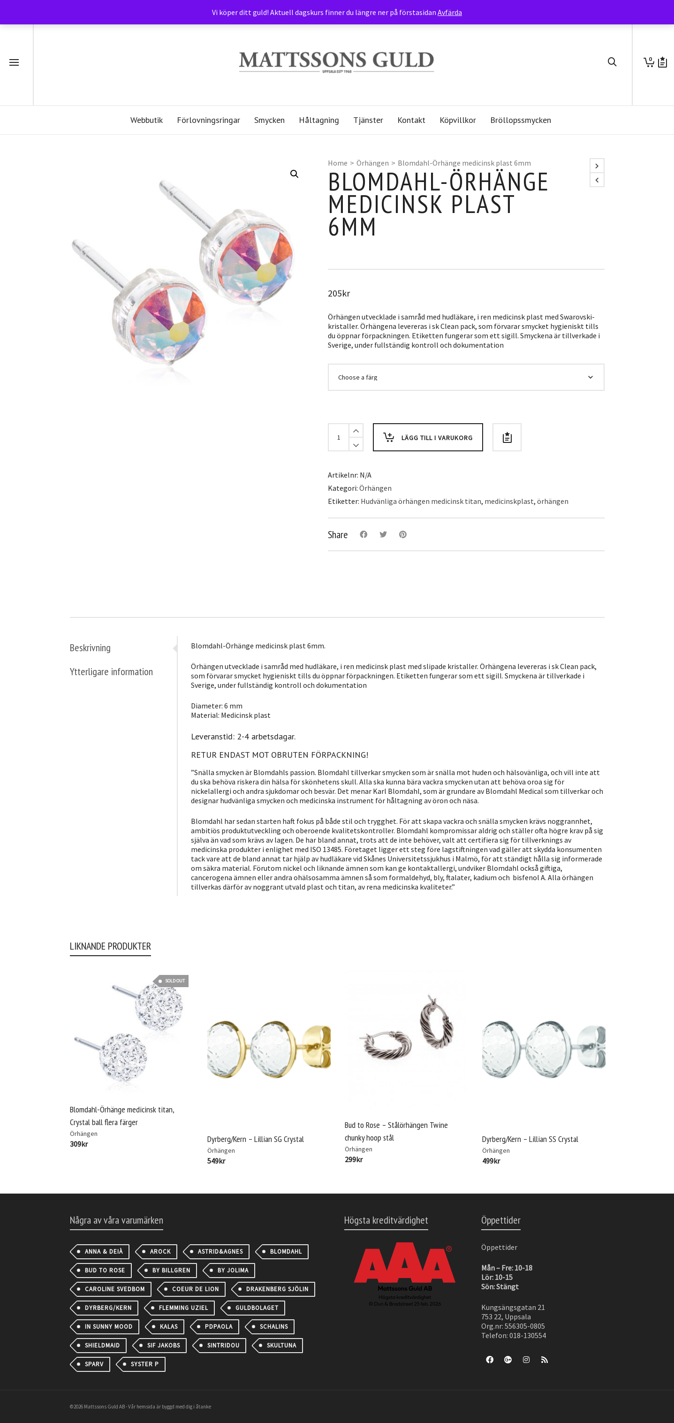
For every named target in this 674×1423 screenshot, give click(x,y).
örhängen (552, 501)
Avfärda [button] (450, 12)
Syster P (145, 1364)
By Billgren (171, 1270)
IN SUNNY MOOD (109, 1327)
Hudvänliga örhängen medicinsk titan (421, 501)
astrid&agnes (220, 1252)
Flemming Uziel (183, 1308)
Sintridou (223, 1345)
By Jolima (233, 1270)
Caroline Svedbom (115, 1289)
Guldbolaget (257, 1308)
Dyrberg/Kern (108, 1308)
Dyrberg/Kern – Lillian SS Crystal (530, 1139)
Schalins (274, 1327)
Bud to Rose (105, 1270)
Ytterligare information (111, 671)
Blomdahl (286, 1252)
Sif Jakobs (163, 1345)
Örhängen (372, 162)
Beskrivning (90, 647)
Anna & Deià (104, 1252)
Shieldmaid (102, 1345)
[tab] (123, 647)
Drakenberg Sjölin (277, 1289)
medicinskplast (509, 501)
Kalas (169, 1327)
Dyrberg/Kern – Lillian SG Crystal (255, 1139)
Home (338, 162)
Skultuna (281, 1345)
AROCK (160, 1252)
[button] (294, 174)
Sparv (94, 1364)
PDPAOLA (219, 1327)
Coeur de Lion (195, 1289)
